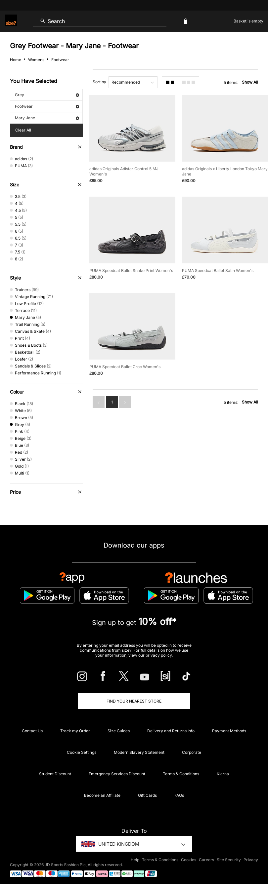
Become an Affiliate (102, 795)
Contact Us (32, 730)
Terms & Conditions (181, 773)
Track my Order (75, 730)
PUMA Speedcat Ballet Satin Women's (217, 270)
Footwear (47, 106)
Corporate (191, 752)
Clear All (23, 130)
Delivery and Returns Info (171, 730)
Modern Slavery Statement (139, 752)
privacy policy (159, 655)
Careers (206, 859)
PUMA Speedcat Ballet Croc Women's (124, 366)
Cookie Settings (81, 752)
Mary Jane (47, 117)
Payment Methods (229, 730)
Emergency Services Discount (117, 773)
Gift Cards (147, 795)
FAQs (179, 795)
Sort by (99, 81)
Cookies (188, 859)
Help (135, 859)
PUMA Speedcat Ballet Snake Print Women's (131, 270)
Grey (47, 94)
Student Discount (55, 773)
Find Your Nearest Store (134, 701)
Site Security (229, 859)
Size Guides (119, 730)
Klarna (223, 773)
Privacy (251, 859)
